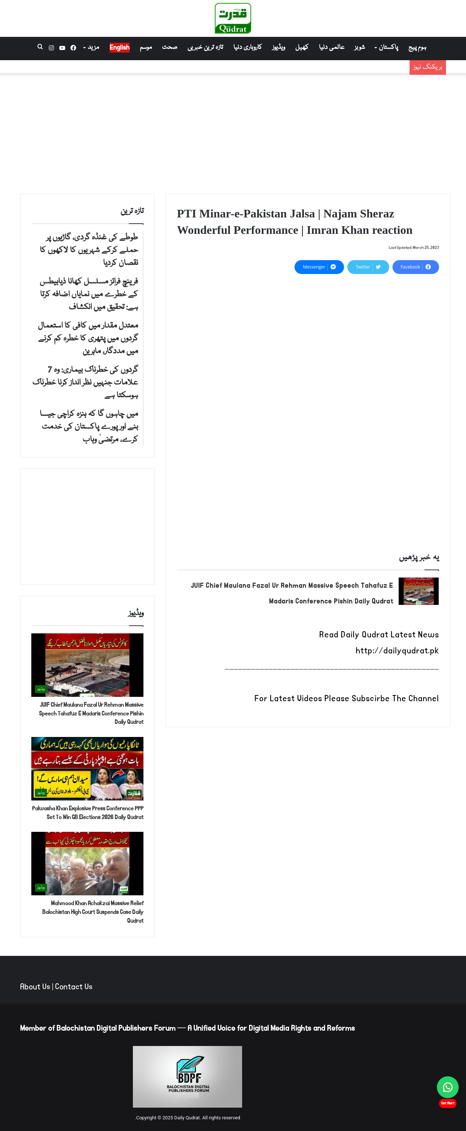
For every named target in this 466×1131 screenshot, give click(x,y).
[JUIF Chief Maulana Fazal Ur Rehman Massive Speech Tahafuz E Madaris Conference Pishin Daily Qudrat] (419, 591)
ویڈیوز (278, 48)
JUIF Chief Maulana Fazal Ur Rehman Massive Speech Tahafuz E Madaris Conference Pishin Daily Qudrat (91, 713)
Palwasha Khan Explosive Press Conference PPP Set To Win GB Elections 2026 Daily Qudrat (87, 812)
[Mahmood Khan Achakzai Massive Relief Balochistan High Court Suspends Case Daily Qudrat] (87, 863)
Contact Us (73, 987)
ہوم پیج (417, 48)
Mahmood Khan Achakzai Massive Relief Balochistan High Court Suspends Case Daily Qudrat (92, 912)
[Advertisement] (233, 132)
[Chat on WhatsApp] (448, 1087)
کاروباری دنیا (247, 48)
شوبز (360, 48)
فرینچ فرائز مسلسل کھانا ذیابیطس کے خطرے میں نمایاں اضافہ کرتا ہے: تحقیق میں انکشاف (279, 72)
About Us (35, 987)
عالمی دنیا (331, 48)
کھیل (302, 48)
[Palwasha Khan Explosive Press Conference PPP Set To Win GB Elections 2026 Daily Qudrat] (87, 768)
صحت (169, 48)
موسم (146, 48)
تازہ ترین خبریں (205, 48)
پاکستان (388, 48)
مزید (93, 48)
